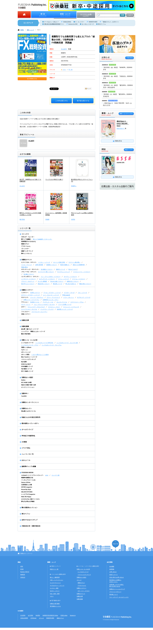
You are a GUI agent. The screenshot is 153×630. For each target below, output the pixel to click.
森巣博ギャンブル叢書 (29, 466)
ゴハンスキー (25, 248)
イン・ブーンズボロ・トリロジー (50, 276)
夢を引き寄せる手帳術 (27, 501)
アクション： (25, 302)
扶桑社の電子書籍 (55, 603)
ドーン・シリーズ (63, 279)
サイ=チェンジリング (63, 271)
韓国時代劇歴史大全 (27, 477)
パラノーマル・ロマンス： (29, 271)
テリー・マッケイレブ (53, 297)
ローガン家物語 (42, 281)
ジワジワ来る (26, 448)
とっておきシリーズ (83, 571)
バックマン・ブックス (47, 309)
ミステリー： (25, 292)
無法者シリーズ (57, 283)
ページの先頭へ (115, 544)
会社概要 (111, 566)
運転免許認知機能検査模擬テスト (54, 24)
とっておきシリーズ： (27, 342)
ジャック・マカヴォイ (36, 297)
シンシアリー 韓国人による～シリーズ (33, 331)
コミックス (25, 234)
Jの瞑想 (24, 442)
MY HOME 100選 (26, 382)
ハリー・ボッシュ (68, 297)
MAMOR (22, 574)
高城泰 (47, 219)
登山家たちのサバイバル (28, 411)
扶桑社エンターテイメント (30, 402)
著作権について (113, 594)
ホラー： (24, 307)
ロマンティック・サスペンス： (30, 269)
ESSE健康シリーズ (27, 366)
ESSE (22, 569)
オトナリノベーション (27, 387)
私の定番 (24, 361)
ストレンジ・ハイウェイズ (71, 307)
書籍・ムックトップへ (126, 113)
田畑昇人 (73, 186)
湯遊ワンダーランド (27, 251)
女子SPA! (30, 615)
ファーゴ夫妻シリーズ (64, 304)
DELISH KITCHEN (26, 492)
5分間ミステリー (35, 292)
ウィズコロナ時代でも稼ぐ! (54, 179)
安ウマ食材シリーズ (27, 371)
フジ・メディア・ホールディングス (118, 597)
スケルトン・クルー (54, 307)
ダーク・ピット (25, 304)
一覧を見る (129, 57)
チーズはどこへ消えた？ (51, 22)
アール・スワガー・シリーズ (52, 292)
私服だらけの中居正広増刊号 (31, 417)
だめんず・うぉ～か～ (27, 236)
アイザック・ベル (48, 302)
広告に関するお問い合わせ (116, 577)
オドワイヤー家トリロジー (46, 271)
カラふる (41, 618)
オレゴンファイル (62, 302)
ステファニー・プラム (77, 302)
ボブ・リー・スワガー (84, 591)
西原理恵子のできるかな (28, 241)
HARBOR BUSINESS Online (50, 615)
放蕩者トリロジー (51, 264)
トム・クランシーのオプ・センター (44, 304)
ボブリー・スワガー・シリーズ (30, 295)
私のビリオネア (73, 269)
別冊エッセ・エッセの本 (29, 340)
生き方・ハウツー (55, 591)
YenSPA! (24, 396)
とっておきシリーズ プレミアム (51, 345)
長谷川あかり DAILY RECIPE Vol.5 (123, 123)
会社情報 (109, 562)
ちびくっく (24, 349)
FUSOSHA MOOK (27, 472)
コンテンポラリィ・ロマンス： (30, 276)
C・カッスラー (79, 22)
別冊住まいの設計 (27, 377)
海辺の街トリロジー (44, 283)
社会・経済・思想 (55, 593)
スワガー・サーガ (69, 292)
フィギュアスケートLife (28, 480)
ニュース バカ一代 (27, 454)
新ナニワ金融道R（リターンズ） (42, 239)
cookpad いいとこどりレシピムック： (32, 475)
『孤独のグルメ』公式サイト (110, 22)
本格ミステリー (25, 314)
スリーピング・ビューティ (39, 311)
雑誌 (19, 562)
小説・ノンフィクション (56, 580)
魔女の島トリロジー (85, 283)
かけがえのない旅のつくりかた (30, 499)
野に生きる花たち (71, 283)
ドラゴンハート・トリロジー (81, 271)
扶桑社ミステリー (27, 290)
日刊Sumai (33, 618)
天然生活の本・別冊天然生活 (31, 526)
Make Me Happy (26, 496)
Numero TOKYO (24, 571)
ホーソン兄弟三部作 (59, 262)
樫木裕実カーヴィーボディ (30, 423)
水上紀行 (64, 49)
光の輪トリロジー (29, 274)
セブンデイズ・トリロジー (47, 279)
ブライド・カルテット (27, 281)
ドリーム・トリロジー (78, 279)
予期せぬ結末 (66, 295)
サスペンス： (25, 297)
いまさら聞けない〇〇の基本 (40, 354)
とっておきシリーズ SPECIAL (44, 342)
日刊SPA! (22, 615)
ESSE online (64, 615)
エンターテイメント (55, 582)
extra (46, 475)
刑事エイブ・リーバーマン (31, 299)
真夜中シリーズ (60, 269)
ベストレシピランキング (28, 359)
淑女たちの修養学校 (79, 264)
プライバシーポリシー (115, 591)
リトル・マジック (26, 264)
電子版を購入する (83, 101)
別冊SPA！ (25, 393)
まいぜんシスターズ (88, 24)
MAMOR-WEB (93, 22)
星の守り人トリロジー (27, 283)
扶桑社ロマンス (27, 259)
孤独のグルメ (25, 244)
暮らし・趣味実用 (55, 577)
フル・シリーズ (82, 292)
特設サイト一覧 (54, 569)
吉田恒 (73, 219)
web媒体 (20, 611)
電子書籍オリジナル (55, 606)
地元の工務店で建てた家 (28, 385)
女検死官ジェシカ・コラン (50, 299)
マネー (39, 30)
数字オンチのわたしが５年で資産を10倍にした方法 (30, 214)
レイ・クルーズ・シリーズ (51, 295)
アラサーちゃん (25, 246)
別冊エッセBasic (26, 347)
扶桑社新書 (25, 326)
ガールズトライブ (27, 429)
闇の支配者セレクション (29, 507)
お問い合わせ (113, 571)
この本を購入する (61, 101)
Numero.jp (73, 615)
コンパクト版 (55, 475)
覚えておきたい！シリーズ (29, 357)
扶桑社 (22, 30)
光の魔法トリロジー (47, 269)
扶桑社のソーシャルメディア (117, 589)
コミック (79, 580)
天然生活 (22, 577)
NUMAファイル (34, 302)
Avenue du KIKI (72, 24)
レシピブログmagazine (28, 494)
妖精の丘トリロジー (73, 281)
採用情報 (111, 569)
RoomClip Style (26, 489)
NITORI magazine (26, 487)
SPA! (21, 566)
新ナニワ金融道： (26, 239)
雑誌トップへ (129, 149)
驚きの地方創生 (25, 334)
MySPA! (38, 615)
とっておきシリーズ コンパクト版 (67, 342)
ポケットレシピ (25, 352)
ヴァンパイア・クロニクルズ (36, 307)
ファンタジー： (25, 311)
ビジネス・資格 (54, 588)
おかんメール (26, 460)
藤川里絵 (22, 219)
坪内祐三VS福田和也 (28, 436)
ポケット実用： (25, 354)
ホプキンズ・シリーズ (83, 297)
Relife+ (23, 380)
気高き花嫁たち (64, 264)
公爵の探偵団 (39, 264)
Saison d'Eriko (25, 482)
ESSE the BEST (26, 364)
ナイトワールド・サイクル (29, 309)
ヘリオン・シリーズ (44, 262)
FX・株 (71, 69)
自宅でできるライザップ (29, 520)
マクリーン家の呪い (74, 262)
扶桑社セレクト (27, 408)
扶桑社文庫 (25, 320)
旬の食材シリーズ (26, 369)
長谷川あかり (121, 128)
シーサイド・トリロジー (28, 279)
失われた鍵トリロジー (56, 281)
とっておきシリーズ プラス (29, 345)
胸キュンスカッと (26, 253)
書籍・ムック (30, 30)
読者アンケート (113, 574)
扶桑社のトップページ (26, 553)
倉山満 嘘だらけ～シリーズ (29, 329)
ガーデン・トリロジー (70, 276)
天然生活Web (67, 22)
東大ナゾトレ (102, 24)
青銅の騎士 (24, 267)
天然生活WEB (24, 618)
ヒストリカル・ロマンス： (29, 262)
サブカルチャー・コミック (57, 585)
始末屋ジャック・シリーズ (65, 309)
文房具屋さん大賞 (26, 484)
